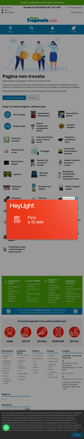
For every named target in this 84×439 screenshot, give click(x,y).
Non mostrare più (69, 198)
